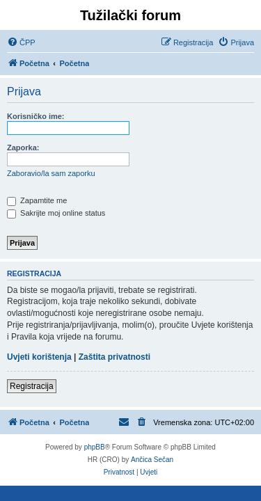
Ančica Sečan (152, 459)
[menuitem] (21, 42)
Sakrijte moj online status (56, 213)
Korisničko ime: (36, 116)
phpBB (94, 447)
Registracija (32, 386)
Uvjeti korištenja (39, 357)
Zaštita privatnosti (114, 357)
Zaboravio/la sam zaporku (51, 173)
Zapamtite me (37, 200)
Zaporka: (23, 147)
